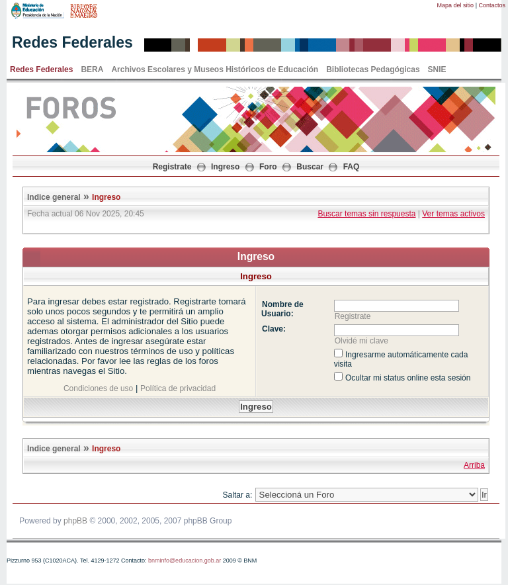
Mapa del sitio (455, 5)
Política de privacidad (178, 388)
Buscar (309, 166)
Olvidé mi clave (361, 340)
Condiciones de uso (98, 388)
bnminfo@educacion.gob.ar (184, 560)
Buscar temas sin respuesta (366, 213)
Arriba (474, 465)
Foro (268, 166)
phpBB (75, 520)
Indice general (54, 197)
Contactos (491, 5)
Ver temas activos (453, 213)
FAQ (351, 166)
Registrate (172, 166)
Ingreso (225, 166)
